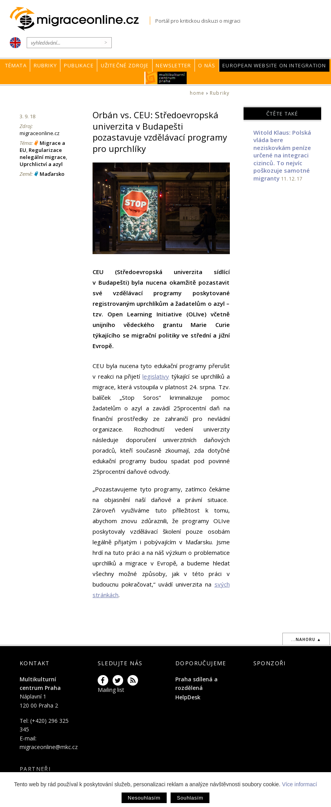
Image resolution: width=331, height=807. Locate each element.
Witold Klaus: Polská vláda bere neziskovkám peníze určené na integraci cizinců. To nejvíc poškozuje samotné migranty (282, 155)
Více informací (299, 784)
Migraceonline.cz (80, 19)
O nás (206, 65)
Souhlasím (190, 798)
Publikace (79, 65)
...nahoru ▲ (306, 639)
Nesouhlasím (144, 798)
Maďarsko (52, 173)
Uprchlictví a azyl (41, 164)
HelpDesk (187, 697)
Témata (16, 65)
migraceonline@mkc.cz (49, 747)
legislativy (155, 376)
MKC (166, 77)
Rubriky (45, 65)
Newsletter (173, 65)
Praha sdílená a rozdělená (196, 683)
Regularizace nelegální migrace (43, 153)
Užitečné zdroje (125, 65)
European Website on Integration (274, 65)
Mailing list (111, 689)
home (197, 93)
